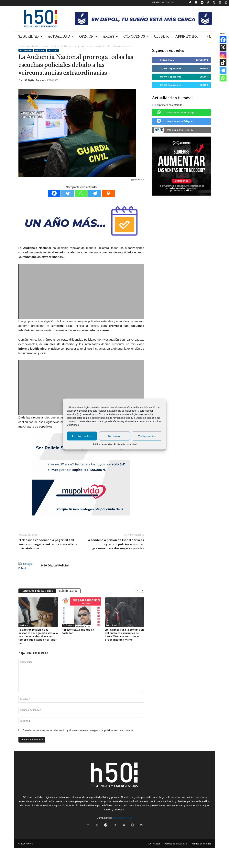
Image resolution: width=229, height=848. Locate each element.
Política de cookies (102, 444)
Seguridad (30, 36)
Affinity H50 (186, 36)
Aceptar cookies (82, 436)
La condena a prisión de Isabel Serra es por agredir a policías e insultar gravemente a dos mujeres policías (115, 544)
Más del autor (68, 591)
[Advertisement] (81, 291)
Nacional (44, 46)
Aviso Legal (154, 843)
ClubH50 (161, 36)
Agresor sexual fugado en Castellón (78, 631)
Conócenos (135, 36)
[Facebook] (54, 193)
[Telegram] (94, 193)
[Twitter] (67, 193)
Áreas (110, 36)
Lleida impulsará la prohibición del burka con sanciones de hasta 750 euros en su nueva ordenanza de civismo (124, 634)
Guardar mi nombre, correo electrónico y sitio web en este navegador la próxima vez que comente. (78, 730)
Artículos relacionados (37, 591)
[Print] (108, 193)
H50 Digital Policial (34, 80)
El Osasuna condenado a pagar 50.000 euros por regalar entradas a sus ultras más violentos (47, 544)
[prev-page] (137, 590)
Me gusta (202, 60)
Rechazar (114, 436)
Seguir (204, 68)
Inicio (20, 46)
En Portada (68, 625)
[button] (209, 36)
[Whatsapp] (81, 193)
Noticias (53, 50)
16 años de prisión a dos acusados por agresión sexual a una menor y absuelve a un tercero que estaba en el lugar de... (38, 636)
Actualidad (61, 36)
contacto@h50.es (122, 817)
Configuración (147, 436)
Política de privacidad (125, 444)
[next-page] (142, 590)
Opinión (88, 36)
